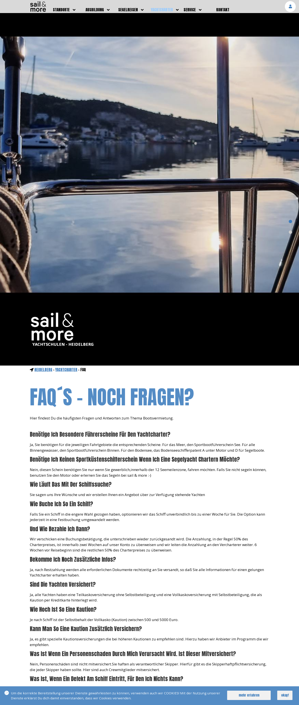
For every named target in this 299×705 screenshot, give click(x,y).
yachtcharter (162, 10)
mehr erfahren (249, 695)
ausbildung (95, 10)
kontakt (222, 10)
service (190, 10)
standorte (61, 10)
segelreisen (128, 10)
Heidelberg (43, 370)
